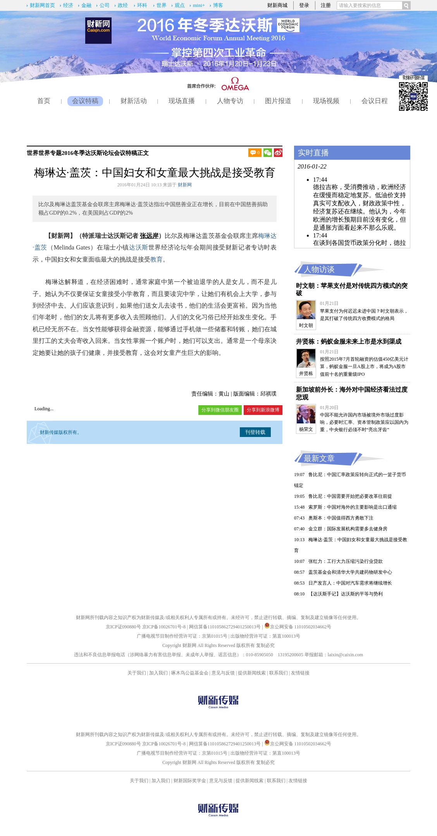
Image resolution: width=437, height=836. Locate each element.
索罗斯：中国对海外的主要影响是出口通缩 (352, 507)
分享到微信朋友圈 (220, 410)
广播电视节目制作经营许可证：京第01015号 (182, 636)
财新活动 (133, 101)
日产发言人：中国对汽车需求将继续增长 (350, 583)
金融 (86, 5)
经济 (68, 5)
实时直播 (313, 152)
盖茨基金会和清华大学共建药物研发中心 (350, 572)
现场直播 (182, 101)
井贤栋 (306, 373)
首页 (43, 101)
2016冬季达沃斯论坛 (88, 153)
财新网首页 (42, 5)
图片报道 (278, 101)
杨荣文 (306, 429)
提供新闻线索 (252, 673)
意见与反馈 (223, 673)
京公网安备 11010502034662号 (298, 627)
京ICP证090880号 (123, 627)
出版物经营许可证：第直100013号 (265, 636)
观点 (180, 5)
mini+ (199, 5)
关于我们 (136, 673)
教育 (156, 259)
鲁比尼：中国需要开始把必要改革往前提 (350, 496)
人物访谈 (319, 269)
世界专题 (50, 153)
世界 (162, 5)
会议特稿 (85, 101)
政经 (123, 5)
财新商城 (277, 5)
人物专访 (230, 101)
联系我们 (278, 673)
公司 (105, 5)
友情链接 (300, 673)
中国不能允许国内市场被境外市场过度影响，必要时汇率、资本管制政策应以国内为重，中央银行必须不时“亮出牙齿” (364, 422)
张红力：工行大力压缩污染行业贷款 (345, 561)
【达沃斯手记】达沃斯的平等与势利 (345, 594)
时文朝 (306, 325)
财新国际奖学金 (190, 780)
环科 (142, 5)
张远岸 (149, 235)
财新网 (185, 184)
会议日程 (374, 101)
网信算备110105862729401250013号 (225, 627)
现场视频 (326, 101)
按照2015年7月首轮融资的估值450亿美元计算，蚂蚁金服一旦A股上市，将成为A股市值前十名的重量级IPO (364, 366)
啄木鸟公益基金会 (190, 673)
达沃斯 (138, 247)
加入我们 (158, 673)
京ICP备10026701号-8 (164, 627)
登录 (304, 5)
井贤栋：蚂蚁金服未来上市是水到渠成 (348, 341)
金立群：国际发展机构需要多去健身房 (347, 529)
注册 (326, 5)
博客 (218, 5)
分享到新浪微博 (263, 410)
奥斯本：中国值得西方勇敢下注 (340, 518)
